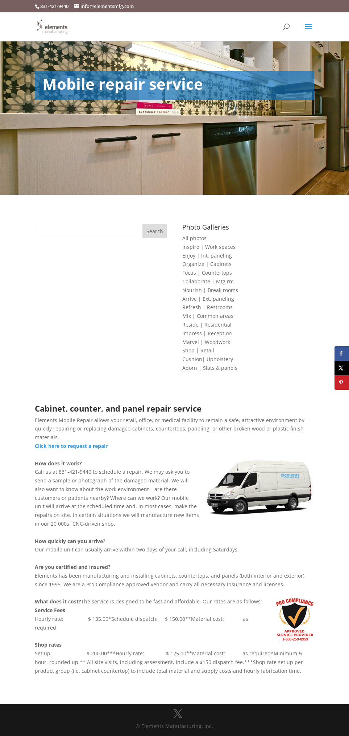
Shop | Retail (198, 350)
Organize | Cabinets (207, 263)
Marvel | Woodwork (206, 342)
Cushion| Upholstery (207, 359)
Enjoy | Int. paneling (207, 255)
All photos (194, 238)
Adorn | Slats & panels (209, 367)
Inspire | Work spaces (209, 246)
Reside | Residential (207, 324)
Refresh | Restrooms (207, 307)
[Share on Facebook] (342, 353)
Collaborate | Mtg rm (208, 281)
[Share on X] (342, 368)
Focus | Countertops (207, 272)
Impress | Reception (207, 333)
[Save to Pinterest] (342, 382)
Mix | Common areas (207, 315)
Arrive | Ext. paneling (208, 298)
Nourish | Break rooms (210, 290)
